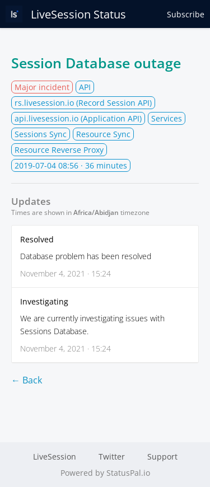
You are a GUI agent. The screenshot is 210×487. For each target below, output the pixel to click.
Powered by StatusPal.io (105, 472)
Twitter (112, 456)
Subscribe (185, 14)
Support (162, 456)
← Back (26, 380)
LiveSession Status (66, 14)
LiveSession (54, 456)
